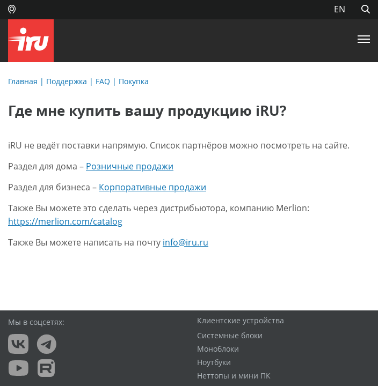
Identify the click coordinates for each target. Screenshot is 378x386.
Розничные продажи (129, 166)
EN (339, 9)
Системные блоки (230, 335)
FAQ (103, 81)
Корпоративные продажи (152, 187)
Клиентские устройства (240, 320)
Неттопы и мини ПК (234, 376)
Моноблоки (218, 349)
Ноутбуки (214, 362)
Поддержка (66, 81)
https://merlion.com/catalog (65, 221)
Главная (23, 81)
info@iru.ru (185, 242)
